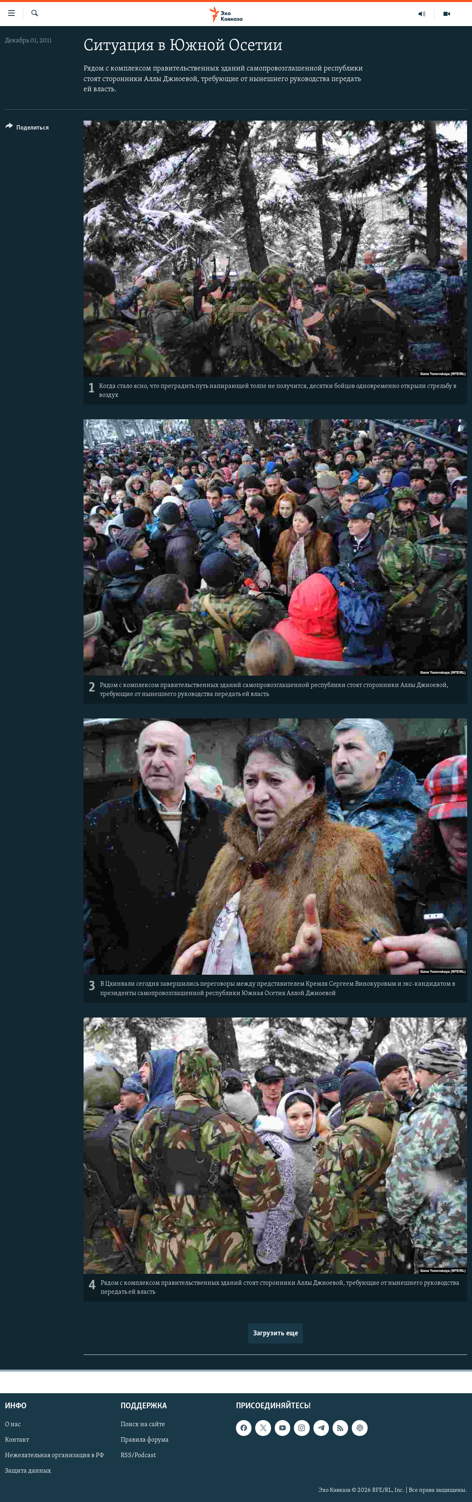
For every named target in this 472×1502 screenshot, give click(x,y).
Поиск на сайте (143, 1425)
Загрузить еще (275, 1333)
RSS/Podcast (138, 1456)
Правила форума (145, 1440)
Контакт (17, 1440)
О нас (13, 1425)
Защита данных (28, 1471)
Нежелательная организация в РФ (54, 1456)
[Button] (27, 129)
